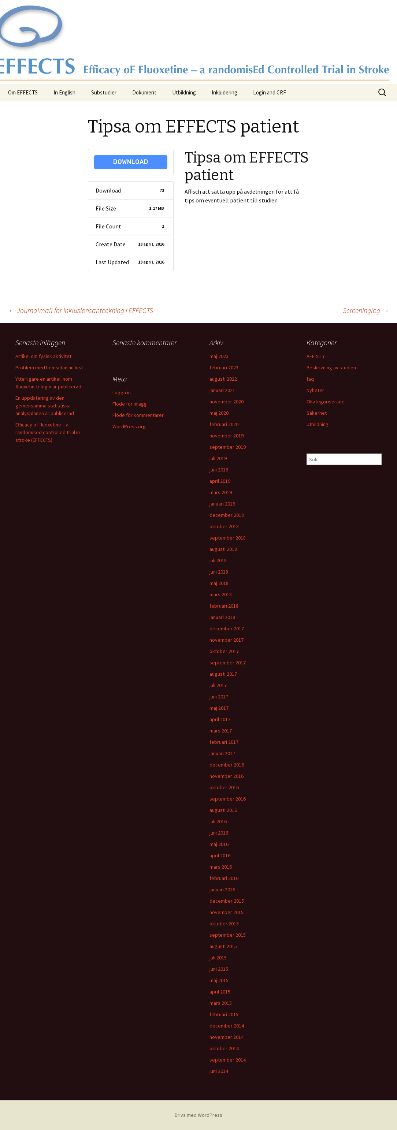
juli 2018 (218, 560)
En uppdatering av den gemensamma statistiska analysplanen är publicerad (44, 406)
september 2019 (227, 447)
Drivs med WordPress (198, 1115)
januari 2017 (222, 753)
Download (130, 162)
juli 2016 (218, 821)
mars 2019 (220, 492)
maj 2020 (219, 413)
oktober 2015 (224, 923)
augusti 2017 (223, 674)
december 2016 (226, 764)
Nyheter (315, 390)
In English (64, 92)
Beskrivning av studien (331, 367)
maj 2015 (219, 980)
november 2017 (226, 640)
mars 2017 (220, 730)
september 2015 (227, 935)
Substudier (103, 92)
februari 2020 (223, 424)
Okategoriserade (326, 401)
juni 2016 (218, 832)
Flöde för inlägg (129, 403)
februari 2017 (223, 742)
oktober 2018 (224, 526)
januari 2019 (222, 503)
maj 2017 (219, 708)
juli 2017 (218, 685)
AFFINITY (316, 356)
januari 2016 (222, 889)
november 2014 (226, 1037)
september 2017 (227, 662)
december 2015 (226, 901)
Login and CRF (269, 92)
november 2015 (226, 912)
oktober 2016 (224, 787)
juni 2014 (218, 1071)
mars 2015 (220, 1003)
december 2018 (226, 515)
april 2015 (219, 991)
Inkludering (224, 92)
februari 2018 (223, 606)
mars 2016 (220, 867)
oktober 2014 (224, 1048)
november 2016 (226, 776)
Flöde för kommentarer (138, 415)
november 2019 (226, 435)
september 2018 (227, 537)
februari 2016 (223, 878)
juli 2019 (218, 458)
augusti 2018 (223, 549)
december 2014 (226, 1025)
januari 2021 (222, 390)
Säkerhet (317, 413)
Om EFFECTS (23, 92)
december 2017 (226, 628)
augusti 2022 (223, 379)
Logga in (121, 392)
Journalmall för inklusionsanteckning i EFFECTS (80, 310)
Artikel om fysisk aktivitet (43, 356)
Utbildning (184, 92)
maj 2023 (219, 356)
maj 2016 (219, 844)
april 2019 (219, 481)
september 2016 (227, 798)
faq (310, 379)
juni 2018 (218, 571)
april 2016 (219, 855)
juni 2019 (218, 469)
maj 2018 (219, 583)
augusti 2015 (223, 946)
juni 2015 (218, 969)
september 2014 (227, 1059)
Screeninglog (366, 310)
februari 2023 (223, 367)
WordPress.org (129, 426)
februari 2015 (223, 1014)
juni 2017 (218, 696)
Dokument (144, 92)
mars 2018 (220, 594)
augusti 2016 (223, 810)
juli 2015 (218, 957)
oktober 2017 (224, 651)
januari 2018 (222, 617)
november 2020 (226, 401)
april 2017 (219, 719)
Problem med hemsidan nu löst (49, 367)
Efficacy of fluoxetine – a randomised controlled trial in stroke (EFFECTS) (47, 432)
